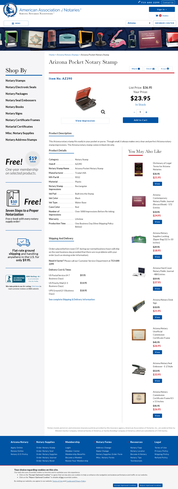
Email (150, 69)
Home (52, 54)
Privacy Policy (161, 451)
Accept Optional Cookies (125, 485)
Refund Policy (161, 457)
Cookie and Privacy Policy (76, 481)
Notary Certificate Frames (23, 120)
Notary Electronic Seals (21, 87)
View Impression (85, 120)
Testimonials (136, 461)
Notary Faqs (136, 447)
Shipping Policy (162, 454)
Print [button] (165, 69)
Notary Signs (14, 113)
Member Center (72, 451)
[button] (162, 9)
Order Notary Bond (45, 461)
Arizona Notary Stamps (68, 54)
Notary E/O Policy (19, 454)
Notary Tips (136, 457)
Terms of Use (57, 481)
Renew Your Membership (76, 461)
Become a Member (73, 457)
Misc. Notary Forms (105, 457)
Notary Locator (137, 451)
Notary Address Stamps (21, 139)
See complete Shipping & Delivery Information (72, 299)
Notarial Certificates (19, 126)
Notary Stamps (15, 80)
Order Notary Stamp (45, 447)
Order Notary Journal (46, 457)
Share (136, 69)
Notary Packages (17, 93)
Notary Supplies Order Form (109, 454)
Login (68, 447)
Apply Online (17, 447)
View (157, 184)
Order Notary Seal (45, 451)
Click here (35, 286)
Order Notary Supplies (46, 454)
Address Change (103, 447)
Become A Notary (138, 454)
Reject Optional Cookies (150, 485)
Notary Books (15, 106)
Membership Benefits (75, 454)
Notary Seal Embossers (21, 100)
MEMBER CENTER (164, 23)
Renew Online (17, 451)
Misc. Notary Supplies (20, 133)
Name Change (102, 451)
